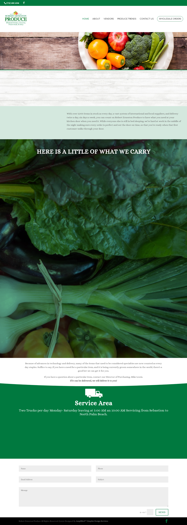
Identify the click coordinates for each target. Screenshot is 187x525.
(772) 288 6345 (12, 3)
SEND (162, 512)
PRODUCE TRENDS (126, 19)
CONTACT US (147, 19)
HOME (85, 19)
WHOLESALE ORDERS (170, 19)
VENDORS (109, 19)
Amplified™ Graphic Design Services (92, 521)
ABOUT (96, 19)
